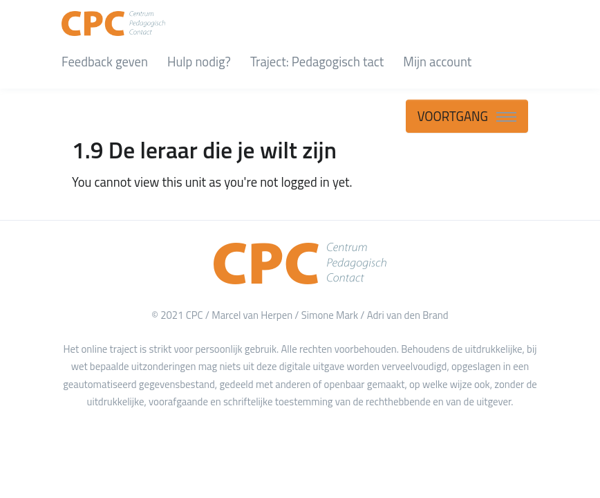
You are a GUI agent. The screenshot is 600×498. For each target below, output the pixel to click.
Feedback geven (105, 61)
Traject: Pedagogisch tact (317, 61)
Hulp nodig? (199, 61)
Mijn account (437, 61)
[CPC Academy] (113, 21)
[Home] (300, 263)
